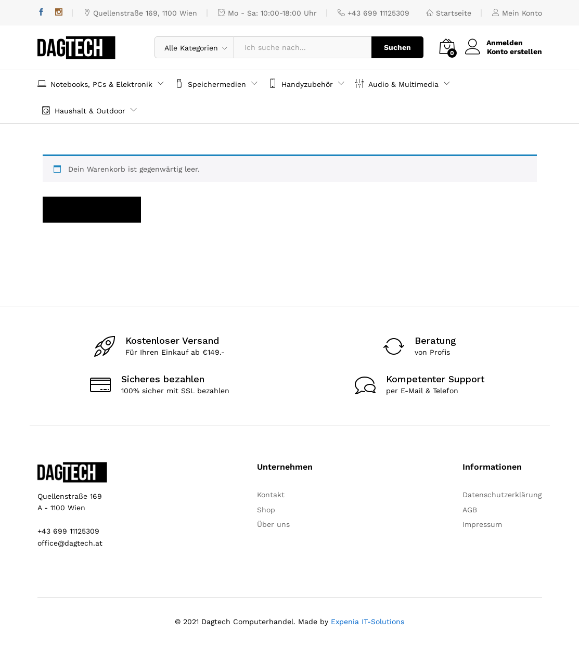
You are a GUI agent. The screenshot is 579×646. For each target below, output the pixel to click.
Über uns (273, 524)
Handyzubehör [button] (300, 83)
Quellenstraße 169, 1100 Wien (140, 13)
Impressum (482, 524)
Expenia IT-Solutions (367, 621)
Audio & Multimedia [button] (397, 83)
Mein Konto (517, 13)
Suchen (397, 47)
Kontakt (271, 494)
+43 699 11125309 (373, 13)
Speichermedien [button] (210, 83)
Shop (266, 510)
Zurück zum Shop (92, 210)
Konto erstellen (514, 51)
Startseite (448, 13)
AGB (469, 510)
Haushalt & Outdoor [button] (83, 110)
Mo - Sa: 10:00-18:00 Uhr (267, 13)
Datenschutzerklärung (502, 494)
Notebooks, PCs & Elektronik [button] (94, 83)
